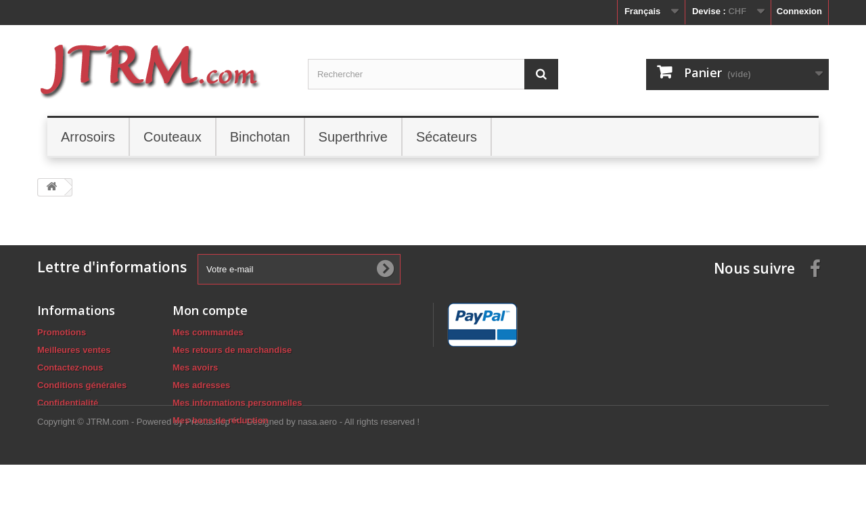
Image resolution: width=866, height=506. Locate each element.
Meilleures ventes (73, 350)
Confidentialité (67, 403)
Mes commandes (208, 332)
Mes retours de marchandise (232, 350)
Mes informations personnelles (237, 403)
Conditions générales (82, 385)
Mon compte (210, 310)
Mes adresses (201, 385)
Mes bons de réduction (221, 420)
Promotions (61, 332)
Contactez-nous (70, 367)
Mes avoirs (195, 367)
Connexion (799, 11)
